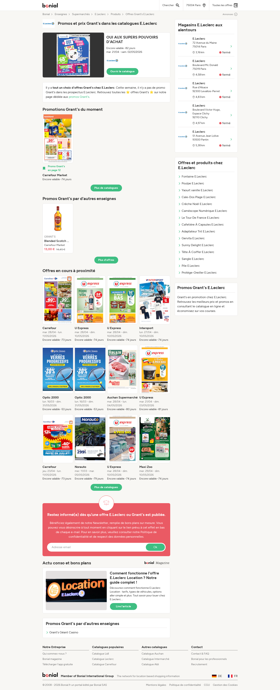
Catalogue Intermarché (155, 659)
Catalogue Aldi (150, 664)
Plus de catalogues (106, 188)
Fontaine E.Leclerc (192, 176)
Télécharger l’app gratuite (58, 664)
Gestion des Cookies (225, 685)
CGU (207, 685)
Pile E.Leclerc (189, 265)
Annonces (230, 14)
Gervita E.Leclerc (191, 238)
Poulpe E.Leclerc (191, 183)
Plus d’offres (106, 260)
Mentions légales (156, 685)
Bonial (46, 14)
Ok (155, 547)
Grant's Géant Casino (62, 632)
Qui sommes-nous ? (55, 653)
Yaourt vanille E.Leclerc (195, 190)
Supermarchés (81, 14)
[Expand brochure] (73, 55)
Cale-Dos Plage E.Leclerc (197, 197)
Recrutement (199, 664)
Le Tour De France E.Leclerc (198, 217)
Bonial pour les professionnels (209, 659)
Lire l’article (123, 606)
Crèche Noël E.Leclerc (195, 204)
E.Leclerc (100, 14)
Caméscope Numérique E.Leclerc (202, 211)
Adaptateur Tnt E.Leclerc (196, 231)
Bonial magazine (52, 659)
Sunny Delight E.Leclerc (196, 245)
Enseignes (61, 14)
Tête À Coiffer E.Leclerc (196, 252)
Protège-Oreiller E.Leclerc (197, 272)
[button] (106, 55)
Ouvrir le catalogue (122, 71)
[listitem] (58, 147)
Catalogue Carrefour (104, 664)
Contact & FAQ (200, 653)
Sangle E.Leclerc (191, 259)
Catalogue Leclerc (103, 659)
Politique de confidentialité (185, 685)
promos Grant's (79, 97)
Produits (116, 14)
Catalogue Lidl (100, 653)
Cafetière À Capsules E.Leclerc (201, 224)
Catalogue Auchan (153, 653)
